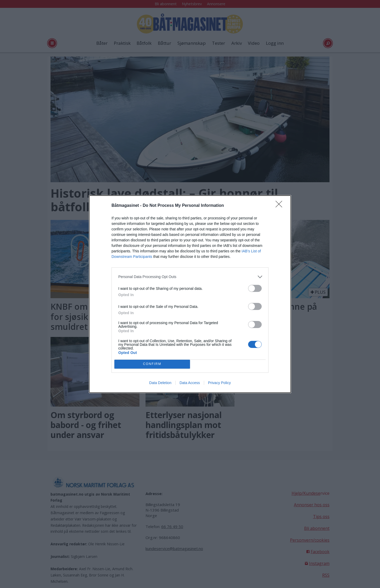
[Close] (281, 206)
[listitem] (190, 277)
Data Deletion (160, 383)
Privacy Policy (219, 383)
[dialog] (190, 294)
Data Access (190, 383)
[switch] (255, 288)
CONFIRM (152, 364)
